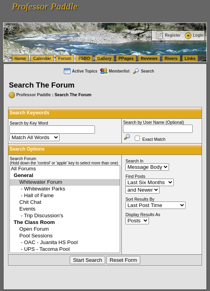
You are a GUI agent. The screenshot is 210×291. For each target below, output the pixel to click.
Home (20, 58)
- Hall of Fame (65, 195)
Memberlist (115, 71)
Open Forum (65, 229)
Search (143, 71)
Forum (64, 58)
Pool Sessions (65, 236)
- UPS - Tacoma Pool (65, 249)
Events (65, 209)
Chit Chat (65, 202)
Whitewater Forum (65, 182)
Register (168, 35)
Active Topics (80, 71)
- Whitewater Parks (65, 189)
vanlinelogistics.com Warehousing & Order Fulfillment (71, 18)
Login (193, 35)
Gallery (104, 58)
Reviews (149, 58)
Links (190, 58)
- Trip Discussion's (65, 216)
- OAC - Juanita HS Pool (65, 242)
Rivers (171, 58)
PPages (126, 58)
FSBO (84, 58)
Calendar (42, 58)
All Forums (65, 169)
